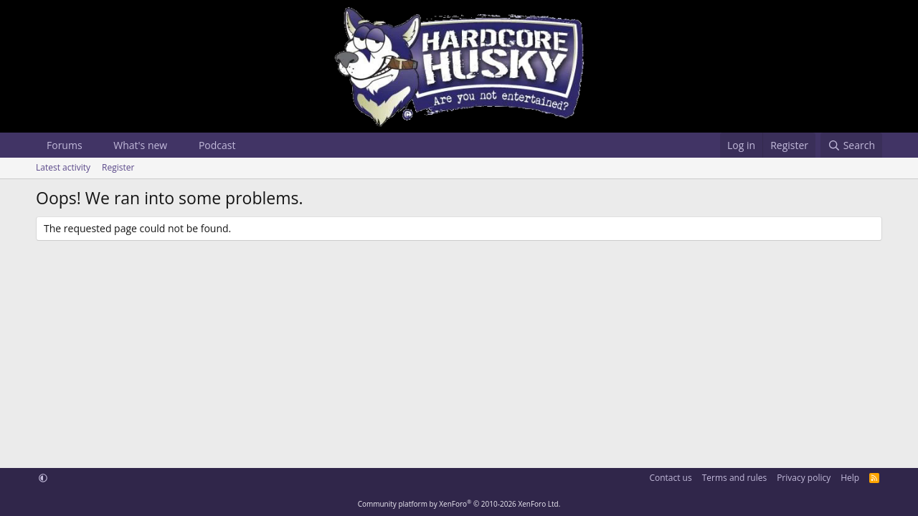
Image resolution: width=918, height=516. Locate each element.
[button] (93, 145)
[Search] (851, 145)
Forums (64, 145)
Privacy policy (804, 478)
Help (850, 478)
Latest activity (63, 167)
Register (118, 167)
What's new (140, 145)
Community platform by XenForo (459, 504)
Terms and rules (734, 478)
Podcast (217, 145)
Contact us (670, 478)
